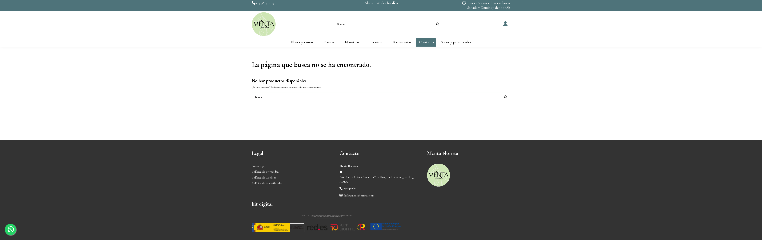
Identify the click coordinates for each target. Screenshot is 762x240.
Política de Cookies (264, 177)
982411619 (350, 188)
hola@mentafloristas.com (359, 195)
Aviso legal (258, 166)
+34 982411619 (264, 3)
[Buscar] (437, 24)
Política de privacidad (265, 172)
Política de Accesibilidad (267, 183)
